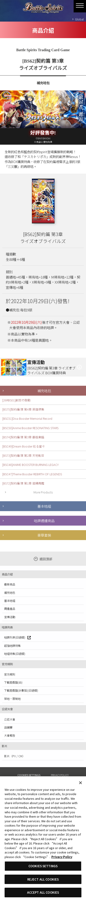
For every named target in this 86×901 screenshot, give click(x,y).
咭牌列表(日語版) (17, 637)
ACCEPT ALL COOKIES (43, 892)
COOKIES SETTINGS (28, 775)
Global (79, 19)
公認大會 (9, 719)
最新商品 (9, 584)
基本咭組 (44, 506)
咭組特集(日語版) (14, 654)
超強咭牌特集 (12, 646)
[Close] (80, 783)
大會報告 (9, 735)
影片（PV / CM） (14, 756)
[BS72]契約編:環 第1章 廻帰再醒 (23, 483)
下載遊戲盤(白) (13, 682)
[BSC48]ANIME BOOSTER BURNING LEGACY (30, 464)
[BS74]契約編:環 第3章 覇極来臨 (23, 437)
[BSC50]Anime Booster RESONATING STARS (30, 428)
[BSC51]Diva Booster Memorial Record (27, 418)
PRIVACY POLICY (60, 775)
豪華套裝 (44, 535)
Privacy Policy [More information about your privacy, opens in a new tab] (61, 857)
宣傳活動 (9, 617)
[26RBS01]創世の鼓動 (16, 400)
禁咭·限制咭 (12, 699)
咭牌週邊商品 (44, 520)
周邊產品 (9, 609)
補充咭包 (44, 390)
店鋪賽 (8, 727)
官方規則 (9, 674)
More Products (43, 492)
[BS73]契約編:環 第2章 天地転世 (23, 455)
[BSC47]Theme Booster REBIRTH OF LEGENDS (32, 474)
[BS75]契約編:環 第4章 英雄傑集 (23, 409)
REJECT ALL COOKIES (43, 879)
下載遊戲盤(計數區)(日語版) (21, 690)
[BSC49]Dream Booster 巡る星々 (23, 446)
